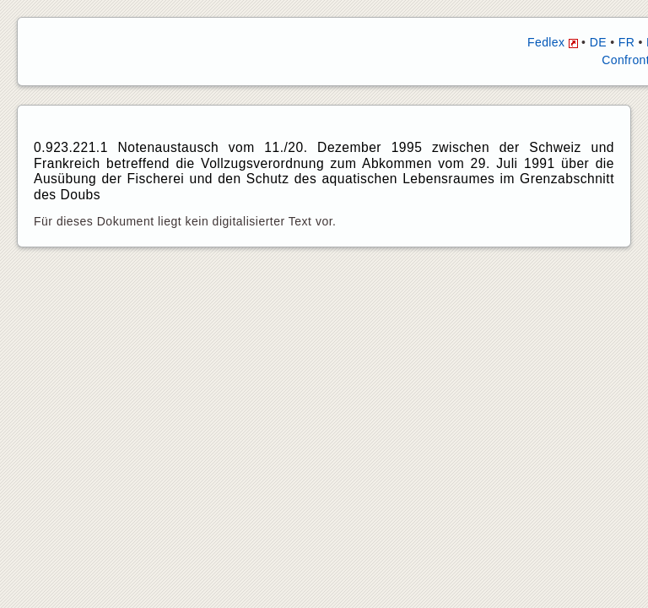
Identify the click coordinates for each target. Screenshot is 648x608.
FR (626, 42)
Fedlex (552, 42)
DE (598, 42)
